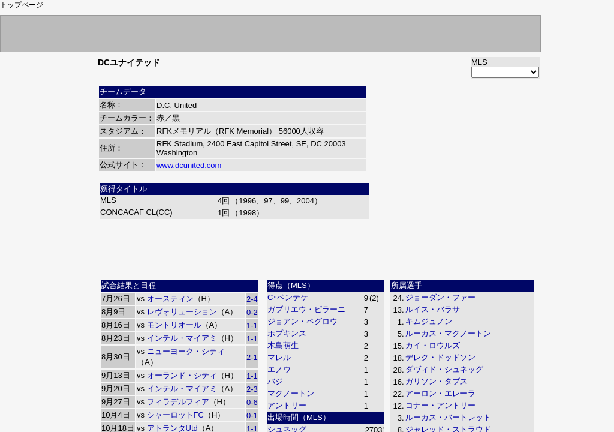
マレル (279, 357)
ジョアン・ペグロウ (302, 321)
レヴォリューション (182, 311)
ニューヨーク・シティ (186, 351)
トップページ (21, 5)
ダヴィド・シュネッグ (444, 369)
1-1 (252, 325)
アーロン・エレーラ (440, 393)
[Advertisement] (319, 248)
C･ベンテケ (287, 297)
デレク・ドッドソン (440, 357)
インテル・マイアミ (182, 338)
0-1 (252, 415)
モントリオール (174, 324)
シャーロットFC (175, 414)
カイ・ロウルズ (432, 345)
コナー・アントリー (440, 405)
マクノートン (290, 393)
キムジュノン (428, 321)
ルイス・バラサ (432, 309)
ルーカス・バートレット (448, 417)
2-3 (252, 389)
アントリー (286, 405)
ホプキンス (286, 333)
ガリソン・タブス (436, 381)
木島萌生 (283, 345)
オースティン (170, 298)
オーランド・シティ (182, 375)
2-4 (252, 299)
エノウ (279, 369)
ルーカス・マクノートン (448, 333)
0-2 (252, 312)
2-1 (252, 357)
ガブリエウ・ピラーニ (306, 309)
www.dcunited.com (188, 165)
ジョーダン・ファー (440, 297)
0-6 (252, 402)
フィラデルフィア (178, 401)
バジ (275, 381)
